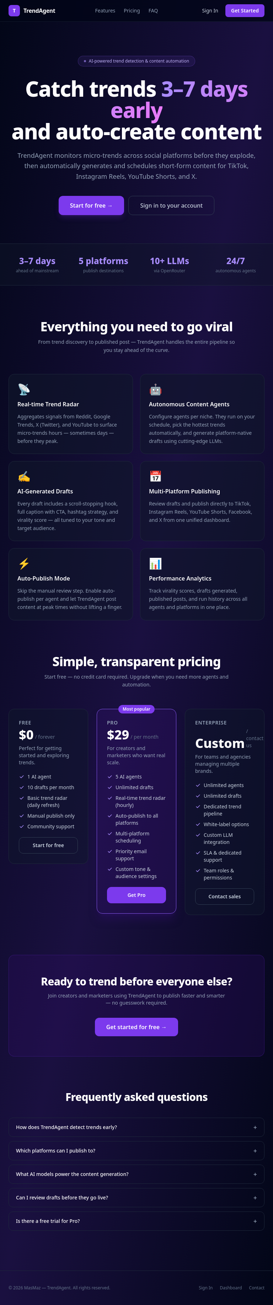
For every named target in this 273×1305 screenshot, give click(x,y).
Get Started (245, 10)
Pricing (132, 10)
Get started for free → (136, 1027)
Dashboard (231, 1288)
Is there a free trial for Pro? (136, 1221)
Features (105, 10)
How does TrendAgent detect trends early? (136, 1127)
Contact (256, 1288)
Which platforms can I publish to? (136, 1150)
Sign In (210, 10)
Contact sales (225, 896)
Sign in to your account (171, 205)
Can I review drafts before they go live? (136, 1197)
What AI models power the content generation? (136, 1174)
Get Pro (137, 895)
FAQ (153, 10)
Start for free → (91, 205)
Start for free (48, 845)
